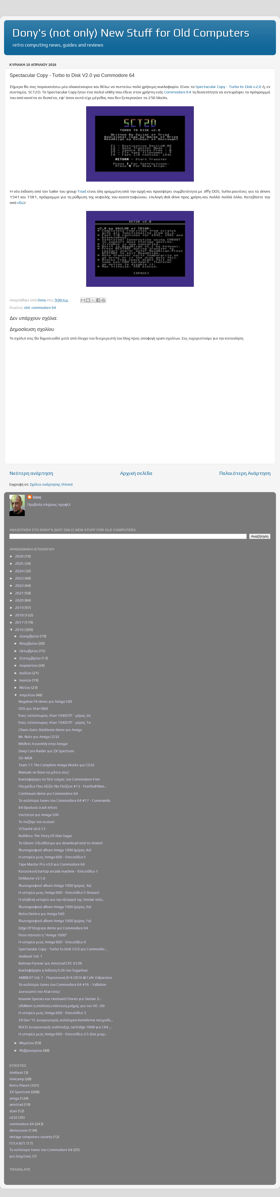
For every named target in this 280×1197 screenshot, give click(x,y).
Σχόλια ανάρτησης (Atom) (51, 484)
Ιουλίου (25, 673)
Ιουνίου (25, 680)
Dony (37, 497)
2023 (19, 578)
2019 (19, 607)
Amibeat (16, 1072)
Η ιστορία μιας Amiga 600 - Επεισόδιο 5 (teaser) (59, 892)
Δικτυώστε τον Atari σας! (39, 991)
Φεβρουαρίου (31, 1050)
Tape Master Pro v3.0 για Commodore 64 (52, 864)
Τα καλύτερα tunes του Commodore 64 (40, 1149)
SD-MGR (25, 758)
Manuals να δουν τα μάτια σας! (44, 772)
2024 (19, 571)
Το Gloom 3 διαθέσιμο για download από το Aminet (61, 843)
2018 (19, 615)
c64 (27, 307)
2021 (19, 593)
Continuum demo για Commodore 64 (48, 793)
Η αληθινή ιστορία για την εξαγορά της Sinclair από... (61, 899)
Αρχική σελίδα (136, 473)
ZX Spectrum (19, 1092)
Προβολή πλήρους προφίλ (49, 504)
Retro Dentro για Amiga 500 (41, 914)
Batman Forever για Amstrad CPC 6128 (50, 963)
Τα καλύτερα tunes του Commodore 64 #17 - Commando (64, 800)
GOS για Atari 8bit (33, 708)
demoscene (18, 1130)
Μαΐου (25, 687)
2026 (19, 556)
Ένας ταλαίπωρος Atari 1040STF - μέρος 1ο (55, 722)
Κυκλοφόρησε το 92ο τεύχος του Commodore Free (59, 779)
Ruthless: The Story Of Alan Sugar (45, 836)
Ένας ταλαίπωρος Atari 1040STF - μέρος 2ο (55, 715)
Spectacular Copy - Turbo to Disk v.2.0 (228, 86)
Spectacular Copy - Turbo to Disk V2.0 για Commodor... (63, 949)
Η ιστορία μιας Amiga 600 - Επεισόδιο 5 (52, 857)
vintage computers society (30, 1137)
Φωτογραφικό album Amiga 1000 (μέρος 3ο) (55, 885)
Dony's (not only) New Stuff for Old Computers (130, 32)
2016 (19, 629)
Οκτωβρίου (29, 651)
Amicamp (16, 1079)
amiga (14, 1098)
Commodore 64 (177, 92)
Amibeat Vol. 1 (30, 956)
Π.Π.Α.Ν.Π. (17, 1143)
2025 (19, 563)
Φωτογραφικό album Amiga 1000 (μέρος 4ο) (55, 850)
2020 (19, 600)
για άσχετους (20, 1156)
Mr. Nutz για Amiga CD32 (39, 737)
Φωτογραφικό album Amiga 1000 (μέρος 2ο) (55, 907)
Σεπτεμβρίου (30, 658)
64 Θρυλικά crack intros (38, 807)
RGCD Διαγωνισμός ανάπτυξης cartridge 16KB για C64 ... (65, 1027)
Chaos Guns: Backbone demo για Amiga (50, 730)
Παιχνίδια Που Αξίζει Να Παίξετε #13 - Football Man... (63, 786)
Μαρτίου (27, 1043)
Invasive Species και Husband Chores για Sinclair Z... (60, 999)
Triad (81, 191)
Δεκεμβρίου (29, 636)
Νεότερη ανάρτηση (31, 473)
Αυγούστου (28, 665)
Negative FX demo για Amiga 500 (45, 701)
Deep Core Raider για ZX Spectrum (46, 751)
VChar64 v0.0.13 (32, 829)
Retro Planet (19, 1085)
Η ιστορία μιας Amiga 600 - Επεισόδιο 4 (52, 942)
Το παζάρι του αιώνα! (36, 822)
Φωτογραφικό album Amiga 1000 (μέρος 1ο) (55, 921)
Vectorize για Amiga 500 (39, 815)
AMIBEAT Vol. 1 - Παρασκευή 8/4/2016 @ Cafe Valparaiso (65, 977)
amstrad (16, 1104)
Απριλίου (27, 695)
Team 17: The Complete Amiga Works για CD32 (56, 765)
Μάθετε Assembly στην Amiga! (43, 743)
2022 (19, 585)
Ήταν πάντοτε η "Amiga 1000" (43, 935)
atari (13, 1111)
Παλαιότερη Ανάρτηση (245, 473)
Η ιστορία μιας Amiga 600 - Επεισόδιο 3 (52, 1013)
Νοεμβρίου (28, 643)
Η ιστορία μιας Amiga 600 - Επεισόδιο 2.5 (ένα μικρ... (63, 1034)
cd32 (13, 1117)
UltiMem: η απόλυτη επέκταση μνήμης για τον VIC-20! (62, 1006)
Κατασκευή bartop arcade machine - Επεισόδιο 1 (58, 871)
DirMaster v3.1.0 (32, 878)
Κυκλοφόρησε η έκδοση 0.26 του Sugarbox (53, 970)
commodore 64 (44, 307)
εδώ (21, 202)
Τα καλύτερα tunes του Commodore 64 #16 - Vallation (62, 984)
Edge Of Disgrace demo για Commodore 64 (53, 928)
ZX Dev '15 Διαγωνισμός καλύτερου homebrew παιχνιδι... (66, 1020)
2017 (19, 622)
